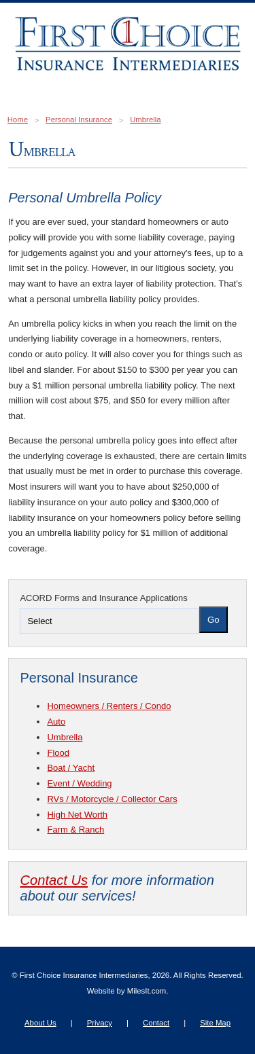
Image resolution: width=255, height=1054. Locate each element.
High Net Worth (77, 815)
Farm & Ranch (75, 829)
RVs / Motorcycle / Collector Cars (112, 799)
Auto (56, 721)
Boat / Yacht (71, 768)
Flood (58, 753)
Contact (156, 1023)
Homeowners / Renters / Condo (109, 706)
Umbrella (145, 119)
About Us (40, 1023)
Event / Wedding (79, 783)
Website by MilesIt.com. (128, 991)
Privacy (99, 1023)
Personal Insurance (79, 119)
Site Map (215, 1023)
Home (17, 119)
